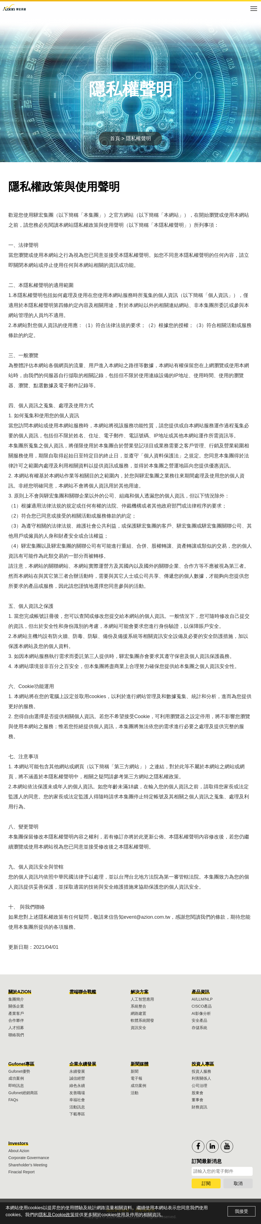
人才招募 (16, 1027)
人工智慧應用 (142, 999)
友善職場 (77, 1093)
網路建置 (138, 1013)
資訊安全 (138, 1027)
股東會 (197, 1093)
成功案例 (16, 1078)
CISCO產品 (202, 1006)
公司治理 (199, 1085)
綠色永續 (77, 1085)
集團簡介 (16, 999)
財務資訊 (199, 1107)
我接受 (241, 1211)
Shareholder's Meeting (27, 1165)
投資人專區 (203, 1064)
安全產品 (199, 1020)
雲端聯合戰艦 (82, 991)
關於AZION (19, 991)
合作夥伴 (16, 1020)
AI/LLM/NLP (202, 999)
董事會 (197, 1100)
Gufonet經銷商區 (23, 1093)
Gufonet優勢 (19, 1071)
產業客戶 (16, 1013)
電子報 (136, 1078)
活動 (134, 1093)
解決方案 (139, 991)
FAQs (13, 1100)
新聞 (134, 1071)
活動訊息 (77, 1107)
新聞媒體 (139, 1064)
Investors (18, 1143)
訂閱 (206, 1183)
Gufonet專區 (21, 1064)
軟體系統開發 (142, 1020)
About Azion (18, 1151)
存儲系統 (199, 1027)
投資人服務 (201, 1071)
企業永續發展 (82, 1064)
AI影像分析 (201, 1013)
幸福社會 (77, 1100)
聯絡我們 (16, 1035)
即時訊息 (16, 1085)
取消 (238, 1183)
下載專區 (77, 1114)
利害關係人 (201, 1078)
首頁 (115, 138)
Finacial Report (21, 1172)
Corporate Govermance (28, 1157)
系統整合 (138, 1006)
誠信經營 (77, 1078)
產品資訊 (200, 991)
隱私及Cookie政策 (56, 1214)
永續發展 (77, 1071)
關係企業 (16, 1006)
